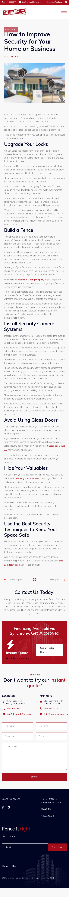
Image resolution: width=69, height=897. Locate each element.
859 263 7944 (13, 720)
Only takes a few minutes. (18, 658)
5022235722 (47, 833)
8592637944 (47, 826)
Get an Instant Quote (47, 650)
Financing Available (54, 2)
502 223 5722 (51, 720)
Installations (11, 38)
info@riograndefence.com (19, 726)
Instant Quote (17, 653)
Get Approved (45, 633)
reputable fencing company (31, 297)
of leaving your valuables (27, 496)
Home (5, 883)
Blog (14, 883)
